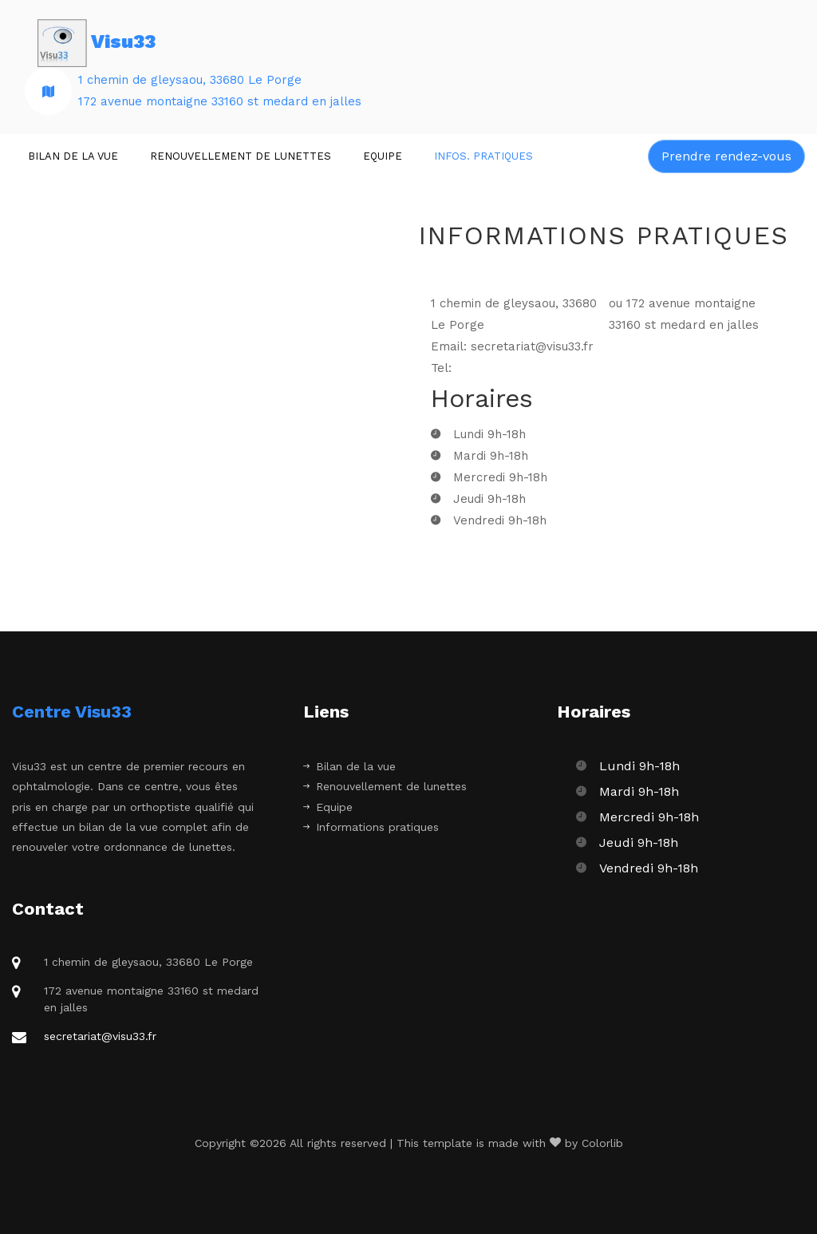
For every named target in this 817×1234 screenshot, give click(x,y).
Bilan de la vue (73, 156)
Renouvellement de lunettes (240, 156)
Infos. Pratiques (483, 156)
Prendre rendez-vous (726, 156)
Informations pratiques (371, 827)
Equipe (382, 156)
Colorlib (602, 1143)
